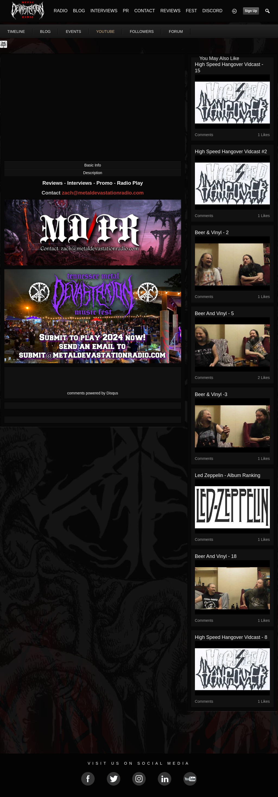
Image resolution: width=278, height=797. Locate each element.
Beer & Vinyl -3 (211, 394)
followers (142, 31)
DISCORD (212, 10)
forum (176, 31)
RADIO (61, 10)
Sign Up (251, 11)
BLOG (79, 10)
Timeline (16, 31)
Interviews (80, 183)
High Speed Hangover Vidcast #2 (231, 151)
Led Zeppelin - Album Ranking (227, 475)
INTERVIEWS (103, 10)
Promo (105, 183)
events (73, 31)
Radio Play (130, 183)
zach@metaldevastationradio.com (103, 193)
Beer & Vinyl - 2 (212, 232)
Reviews (53, 183)
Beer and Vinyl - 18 (216, 556)
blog (45, 31)
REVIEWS (170, 10)
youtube (105, 31)
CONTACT (144, 10)
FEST (191, 10)
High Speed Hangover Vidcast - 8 (231, 637)
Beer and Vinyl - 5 (214, 313)
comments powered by (92, 393)
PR (126, 10)
